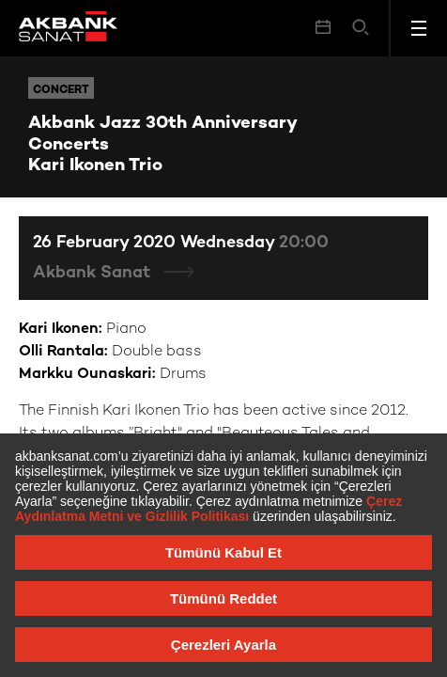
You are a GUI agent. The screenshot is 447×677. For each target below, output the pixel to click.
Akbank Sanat (94, 273)
